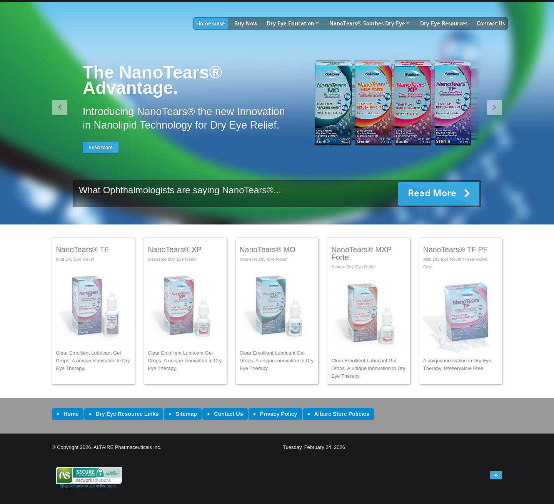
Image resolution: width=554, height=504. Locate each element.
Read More (432, 193)
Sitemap (186, 414)
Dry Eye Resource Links (127, 414)
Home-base (210, 23)
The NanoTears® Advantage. (152, 80)
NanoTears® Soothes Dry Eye (367, 23)
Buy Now (245, 23)
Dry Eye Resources (443, 23)
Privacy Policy (278, 414)
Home (71, 414)
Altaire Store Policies (341, 414)
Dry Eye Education (290, 23)
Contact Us (491, 23)
